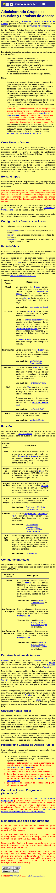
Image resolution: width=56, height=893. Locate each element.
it (44, 885)
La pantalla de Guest (39, 307)
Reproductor (38, 350)
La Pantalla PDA (37, 410)
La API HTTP (31, 554)
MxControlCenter (37, 421)
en (42, 883)
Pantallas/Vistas (25, 434)
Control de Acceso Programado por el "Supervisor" (28, 818)
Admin (28, 583)
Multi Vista (38, 368)
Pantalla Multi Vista (38, 383)
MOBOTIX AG (14, 891)
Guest (37, 287)
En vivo (26, 298)
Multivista (42, 514)
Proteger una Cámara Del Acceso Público (25, 134)
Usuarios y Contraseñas (39, 26)
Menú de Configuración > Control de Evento (39, 645)
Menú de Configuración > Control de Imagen (39, 623)
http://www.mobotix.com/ (36, 891)
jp (48, 885)
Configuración (13, 240)
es (47, 883)
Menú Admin (24, 340)
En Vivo (31, 312)
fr (52, 883)
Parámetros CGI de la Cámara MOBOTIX (35, 509)
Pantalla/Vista (13, 231)
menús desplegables (34, 320)
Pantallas (5, 661)
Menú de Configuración (27, 329)
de (38, 883)
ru (53, 885)
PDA (29, 388)
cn (33, 883)
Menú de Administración (38, 602)
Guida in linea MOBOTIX (30, 4)
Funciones (36, 661)
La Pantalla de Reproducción (36, 362)
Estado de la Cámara (28, 457)
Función (10, 235)
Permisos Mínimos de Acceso (23, 276)
